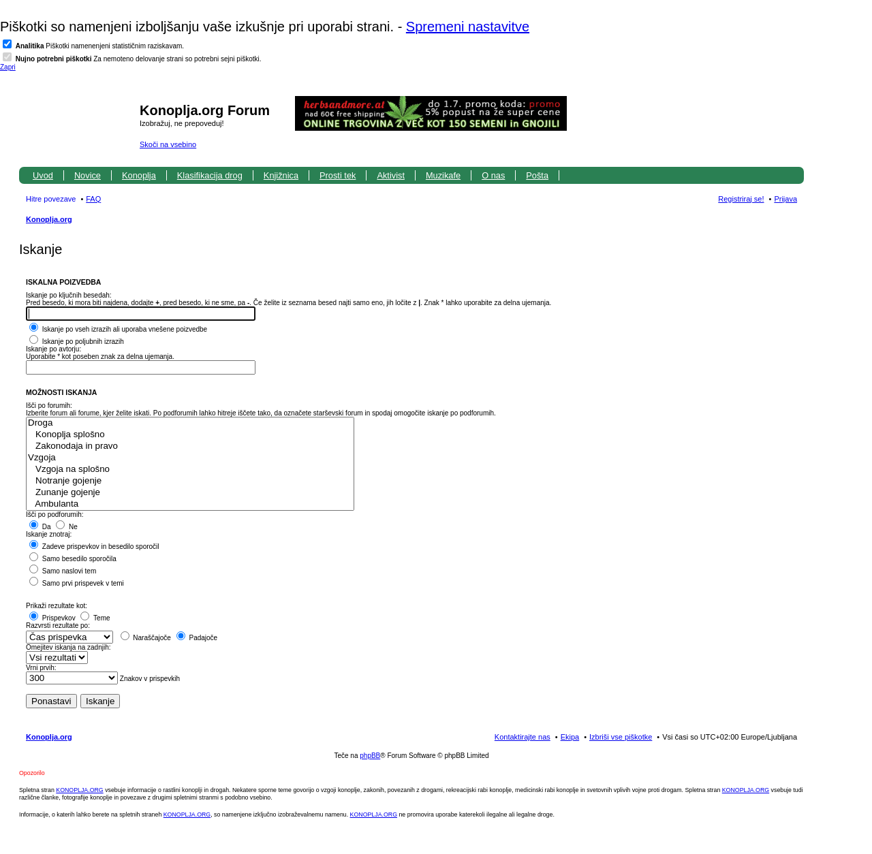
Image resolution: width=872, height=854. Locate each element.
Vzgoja (190, 458)
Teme (95, 618)
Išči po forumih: (49, 405)
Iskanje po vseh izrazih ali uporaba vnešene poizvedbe (118, 329)
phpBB (370, 755)
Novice (87, 175)
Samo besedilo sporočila (72, 559)
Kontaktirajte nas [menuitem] (522, 737)
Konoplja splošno (190, 435)
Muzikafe (443, 175)
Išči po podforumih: (55, 514)
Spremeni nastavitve (467, 26)
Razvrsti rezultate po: (58, 625)
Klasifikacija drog (210, 175)
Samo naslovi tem (62, 571)
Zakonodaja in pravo (190, 446)
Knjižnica (281, 175)
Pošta (537, 175)
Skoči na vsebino (168, 144)
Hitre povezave (51, 199)
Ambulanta (190, 504)
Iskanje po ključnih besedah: (69, 295)
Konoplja (139, 175)
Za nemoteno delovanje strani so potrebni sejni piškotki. (139, 59)
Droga (190, 423)
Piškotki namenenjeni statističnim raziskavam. (100, 46)
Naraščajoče (146, 638)
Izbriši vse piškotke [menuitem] (620, 737)
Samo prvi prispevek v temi (76, 583)
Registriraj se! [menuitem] (741, 199)
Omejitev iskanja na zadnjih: (68, 647)
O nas (493, 175)
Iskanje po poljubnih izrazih (76, 341)
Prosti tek (338, 175)
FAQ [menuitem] (93, 199)
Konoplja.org (49, 219)
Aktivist (391, 175)
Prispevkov (52, 618)
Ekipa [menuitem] (570, 737)
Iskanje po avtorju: (53, 349)
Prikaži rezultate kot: (56, 606)
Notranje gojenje (190, 481)
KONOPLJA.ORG (79, 790)
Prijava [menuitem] (785, 199)
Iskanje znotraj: (49, 534)
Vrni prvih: (41, 667)
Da (40, 527)
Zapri (8, 67)
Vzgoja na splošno (190, 469)
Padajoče (196, 638)
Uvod (43, 175)
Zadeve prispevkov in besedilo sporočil (94, 546)
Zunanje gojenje (190, 493)
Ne (67, 527)
